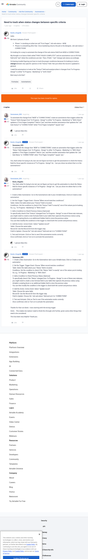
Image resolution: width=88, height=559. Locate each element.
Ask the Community (26, 12)
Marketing (13, 384)
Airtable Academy (16, 412)
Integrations (14, 352)
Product (12, 380)
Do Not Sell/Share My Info (44, 550)
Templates (13, 464)
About (11, 477)
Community (12, 12)
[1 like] (18, 131)
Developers (13, 454)
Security (44, 520)
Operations (13, 389)
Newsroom (13, 496)
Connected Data (15, 371)
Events (12, 417)
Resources (13, 440)
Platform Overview (16, 347)
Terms (44, 544)
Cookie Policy (30, 552)
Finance (12, 403)
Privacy (44, 538)
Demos (12, 426)
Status (12, 492)
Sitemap (44, 532)
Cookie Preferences (44, 555)
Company (13, 473)
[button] (2, 5)
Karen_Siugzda (15, 33)
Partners (12, 445)
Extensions (13, 357)
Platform (12, 342)
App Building (14, 361)
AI (10, 366)
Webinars (13, 436)
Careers (12, 482)
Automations (39, 12)
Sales (11, 398)
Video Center (14, 422)
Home (4, 12)
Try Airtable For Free (17, 501)
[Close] (39, 541)
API (44, 526)
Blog (11, 487)
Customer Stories (16, 431)
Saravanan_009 (16, 114)
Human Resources (16, 394)
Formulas (14, 82)
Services (12, 450)
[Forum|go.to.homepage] (16, 4)
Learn (11, 408)
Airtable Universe (16, 468)
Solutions (13, 375)
